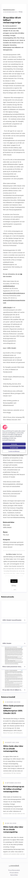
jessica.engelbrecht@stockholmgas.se (14, 293)
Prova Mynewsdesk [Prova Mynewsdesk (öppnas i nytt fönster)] (14, 870)
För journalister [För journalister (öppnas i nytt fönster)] (14, 872)
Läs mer (14, 581)
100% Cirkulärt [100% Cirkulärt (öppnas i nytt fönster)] (7, 527)
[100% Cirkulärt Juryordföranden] (14, 609)
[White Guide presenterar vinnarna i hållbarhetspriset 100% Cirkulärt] (14, 655)
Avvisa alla (14, 444)
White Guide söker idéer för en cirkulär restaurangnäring (13, 748)
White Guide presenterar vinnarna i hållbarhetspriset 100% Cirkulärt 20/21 (13, 709)
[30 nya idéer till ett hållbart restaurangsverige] (14, 678)
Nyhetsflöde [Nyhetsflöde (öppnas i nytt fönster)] (14, 875)
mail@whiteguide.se (9, 286)
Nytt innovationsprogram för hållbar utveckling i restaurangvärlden (13, 789)
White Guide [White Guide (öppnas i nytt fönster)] (6, 525)
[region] (14, 439)
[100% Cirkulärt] (14, 632)
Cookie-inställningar (14, 451)
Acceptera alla (14, 447)
